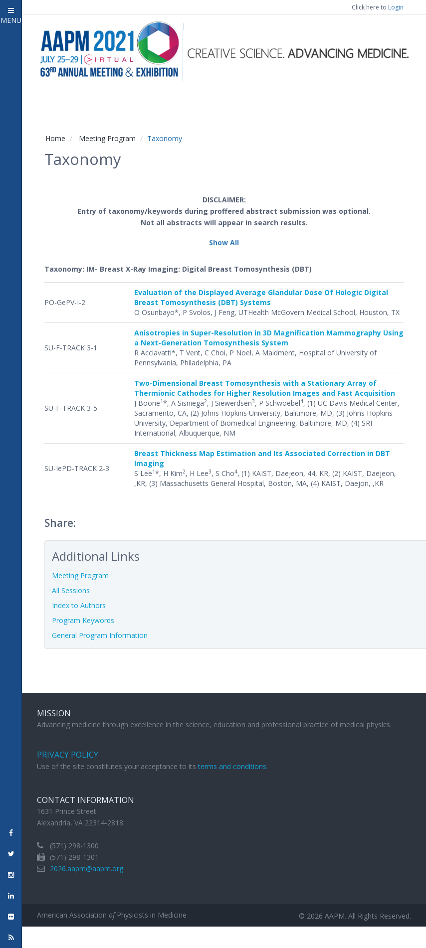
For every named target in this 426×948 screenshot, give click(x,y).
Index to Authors (79, 605)
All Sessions (71, 590)
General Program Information (100, 635)
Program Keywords (83, 620)
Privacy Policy (67, 754)
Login (396, 7)
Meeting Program (107, 138)
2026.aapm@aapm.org (86, 868)
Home (55, 138)
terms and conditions (232, 766)
